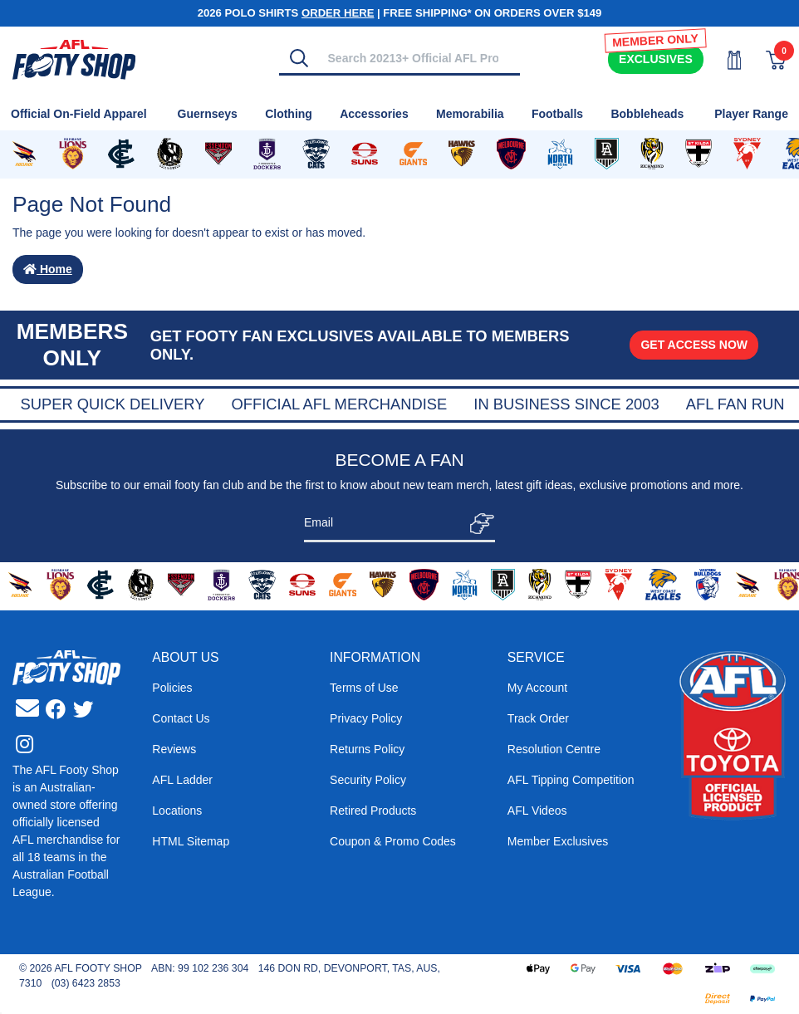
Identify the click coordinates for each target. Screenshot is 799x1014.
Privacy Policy (366, 718)
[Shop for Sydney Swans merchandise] (747, 154)
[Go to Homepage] (73, 58)
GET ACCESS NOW (694, 344)
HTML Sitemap (190, 841)
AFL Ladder (182, 779)
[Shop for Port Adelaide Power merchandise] (606, 154)
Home (47, 269)
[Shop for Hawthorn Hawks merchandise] (462, 154)
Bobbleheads (647, 113)
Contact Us (180, 718)
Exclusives (656, 59)
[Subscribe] (477, 523)
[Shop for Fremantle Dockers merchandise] (267, 154)
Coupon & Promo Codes (393, 841)
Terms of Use (364, 687)
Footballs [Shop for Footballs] (557, 113)
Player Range (751, 113)
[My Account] (724, 60)
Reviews (174, 749)
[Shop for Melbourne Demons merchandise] (511, 154)
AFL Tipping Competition (571, 779)
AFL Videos (537, 810)
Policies (172, 687)
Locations (177, 810)
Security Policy (368, 779)
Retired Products (373, 810)
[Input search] (419, 57)
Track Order (538, 718)
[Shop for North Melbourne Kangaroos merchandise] (560, 154)
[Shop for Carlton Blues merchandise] (121, 154)
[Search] (299, 58)
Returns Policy (367, 749)
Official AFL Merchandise (469, 404)
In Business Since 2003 (696, 404)
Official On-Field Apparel (79, 113)
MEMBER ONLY (655, 40)
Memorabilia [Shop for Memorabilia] (470, 113)
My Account (537, 687)
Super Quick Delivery (242, 404)
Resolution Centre (553, 749)
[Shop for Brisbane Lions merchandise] (72, 154)
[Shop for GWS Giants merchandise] (413, 154)
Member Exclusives (557, 841)
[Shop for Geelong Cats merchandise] (316, 154)
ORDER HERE (337, 13)
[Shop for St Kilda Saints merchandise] (698, 154)
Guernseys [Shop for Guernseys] (208, 113)
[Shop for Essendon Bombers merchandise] (218, 154)
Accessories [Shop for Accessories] (374, 113)
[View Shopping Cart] (766, 60)
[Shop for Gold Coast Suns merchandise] (365, 154)
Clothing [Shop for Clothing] (288, 113)
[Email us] (27, 709)
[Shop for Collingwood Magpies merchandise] (169, 154)
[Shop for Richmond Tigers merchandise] (652, 154)
